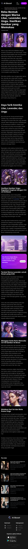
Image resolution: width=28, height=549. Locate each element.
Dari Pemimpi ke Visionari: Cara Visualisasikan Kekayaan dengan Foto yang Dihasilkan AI (18, 499)
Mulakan (24, 3)
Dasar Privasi (10, 544)
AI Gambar (16, 199)
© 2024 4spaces (14, 546)
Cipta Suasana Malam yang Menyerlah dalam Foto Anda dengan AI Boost (18, 474)
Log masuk (17, 3)
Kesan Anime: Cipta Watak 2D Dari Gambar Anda (17, 486)
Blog (2, 8)
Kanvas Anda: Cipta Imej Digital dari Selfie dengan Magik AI (17, 462)
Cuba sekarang (22, 261)
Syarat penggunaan (17, 544)
